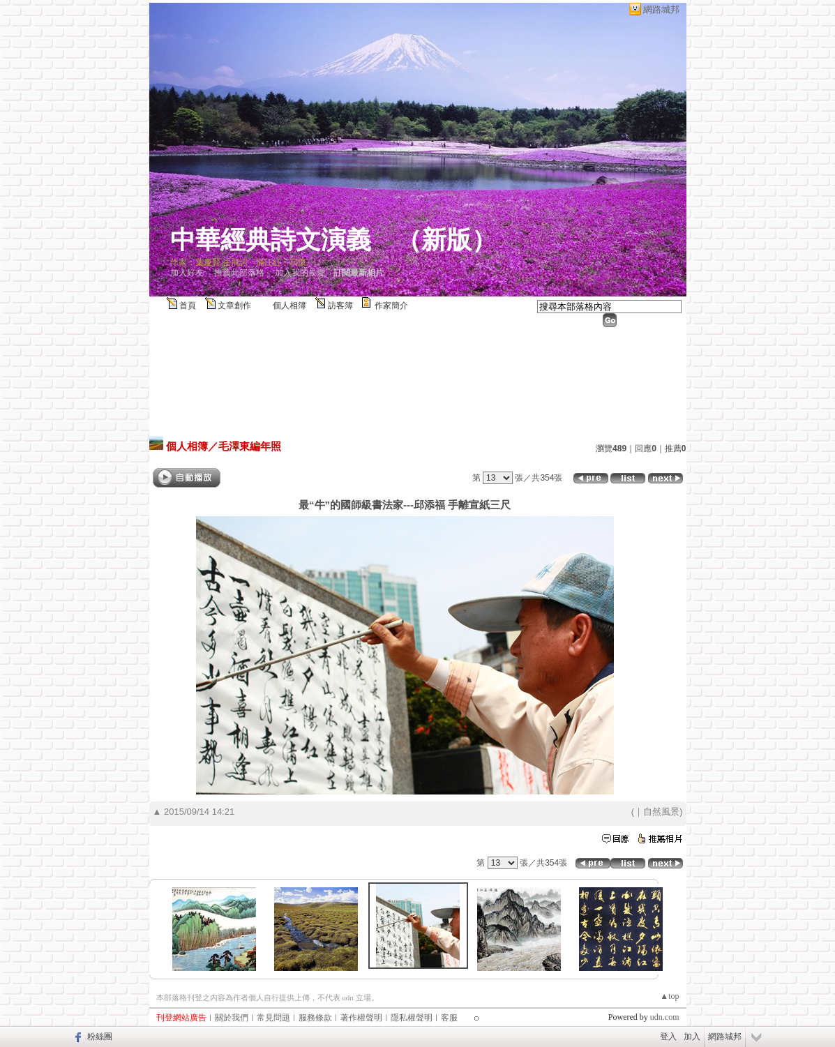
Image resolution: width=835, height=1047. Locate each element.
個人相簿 (289, 305)
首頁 (187, 305)
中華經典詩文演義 (270, 240)
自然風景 (661, 811)
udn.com (664, 1017)
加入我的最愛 (300, 273)
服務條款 (315, 1018)
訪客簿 (340, 305)
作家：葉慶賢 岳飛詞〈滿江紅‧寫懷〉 (242, 262)
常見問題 (273, 1018)
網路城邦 (661, 9)
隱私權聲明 (411, 1018)
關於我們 (231, 1018)
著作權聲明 (361, 1018)
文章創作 (234, 305)
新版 (446, 240)
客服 (449, 1018)
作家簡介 (391, 305)
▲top (669, 996)
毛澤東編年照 (249, 446)
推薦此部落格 (239, 273)
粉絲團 (99, 1036)
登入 (668, 1036)
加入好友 (187, 273)
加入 (692, 1036)
